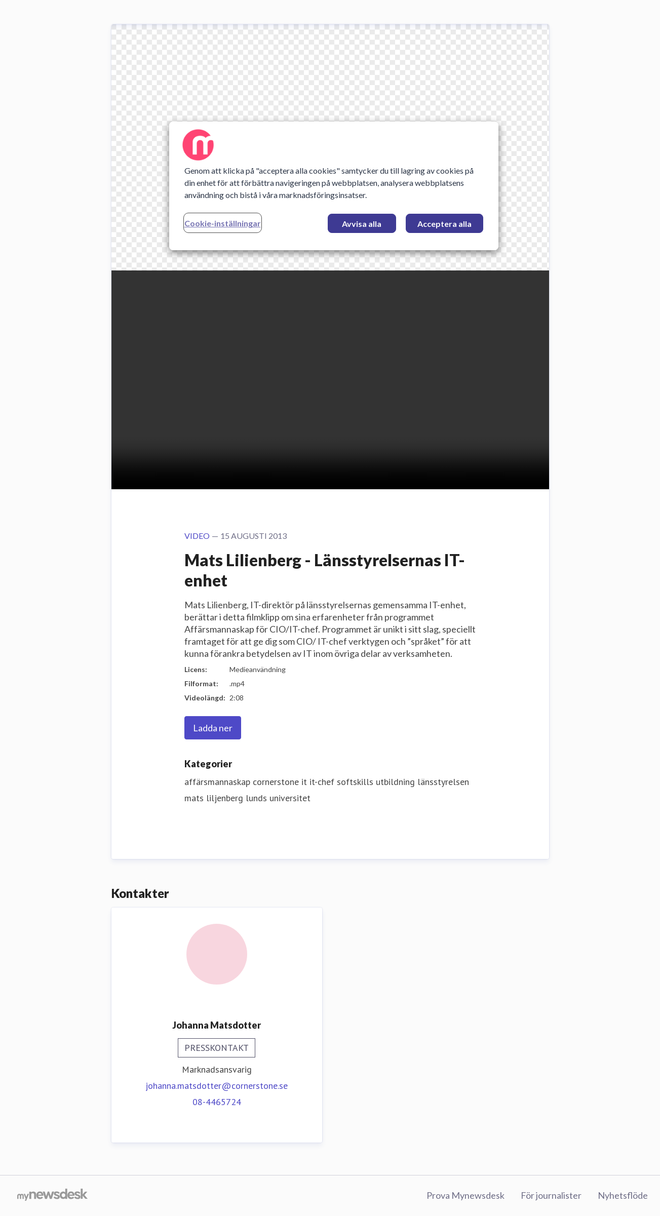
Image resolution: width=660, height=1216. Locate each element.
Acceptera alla (444, 223)
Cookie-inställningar (222, 223)
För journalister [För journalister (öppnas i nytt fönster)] (551, 1195)
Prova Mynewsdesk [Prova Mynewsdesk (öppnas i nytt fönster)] (465, 1195)
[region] (333, 186)
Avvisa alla (361, 223)
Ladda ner (212, 727)
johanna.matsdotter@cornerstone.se (216, 1085)
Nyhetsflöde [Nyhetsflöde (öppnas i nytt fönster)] (623, 1195)
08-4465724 (216, 1102)
